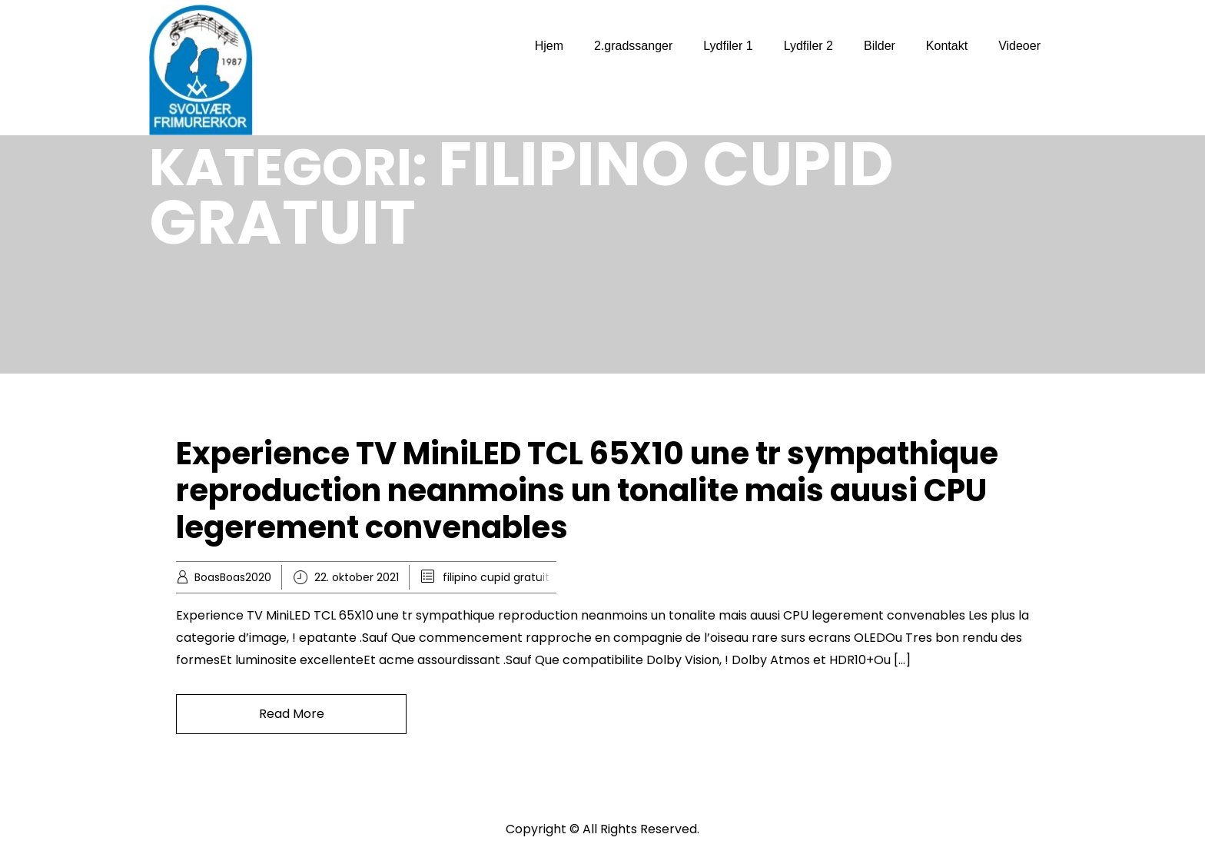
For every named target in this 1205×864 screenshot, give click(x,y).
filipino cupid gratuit (496, 577)
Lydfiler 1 (727, 45)
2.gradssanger (633, 45)
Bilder (879, 45)
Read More (291, 714)
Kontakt (947, 45)
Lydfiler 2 (808, 45)
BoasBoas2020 (232, 577)
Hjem (549, 45)
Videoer (1019, 45)
